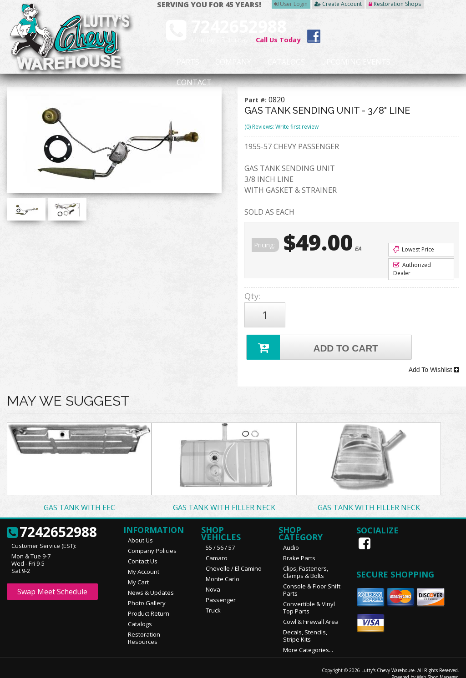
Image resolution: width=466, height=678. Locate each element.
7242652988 (52, 523)
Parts (182, 62)
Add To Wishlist (434, 362)
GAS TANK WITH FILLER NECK (224, 498)
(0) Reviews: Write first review (281, 127)
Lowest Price (413, 249)
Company (219, 62)
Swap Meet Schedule (52, 582)
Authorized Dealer (412, 269)
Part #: (256, 99)
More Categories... (308, 640)
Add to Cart (313, 342)
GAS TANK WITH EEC (79, 498)
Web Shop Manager (437, 667)
